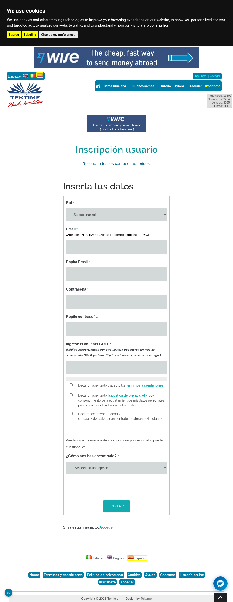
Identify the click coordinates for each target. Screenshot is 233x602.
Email (107, 231)
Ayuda (179, 86)
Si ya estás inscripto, (88, 527)
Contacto (167, 575)
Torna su (220, 597)
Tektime (146, 598)
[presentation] (100, 486)
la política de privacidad (126, 395)
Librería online (192, 575)
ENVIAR (116, 506)
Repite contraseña (83, 316)
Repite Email (78, 262)
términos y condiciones (144, 385)
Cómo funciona (115, 86)
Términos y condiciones (63, 575)
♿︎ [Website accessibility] (8, 592)
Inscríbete (201, 76)
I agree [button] (14, 34)
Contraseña (77, 289)
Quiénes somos (142, 86)
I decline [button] (30, 34)
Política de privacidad (105, 575)
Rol (70, 203)
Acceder (215, 76)
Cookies (134, 575)
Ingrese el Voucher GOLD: (113, 349)
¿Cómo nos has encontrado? (92, 456)
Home (34, 575)
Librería (165, 86)
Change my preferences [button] (58, 34)
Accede (106, 527)
